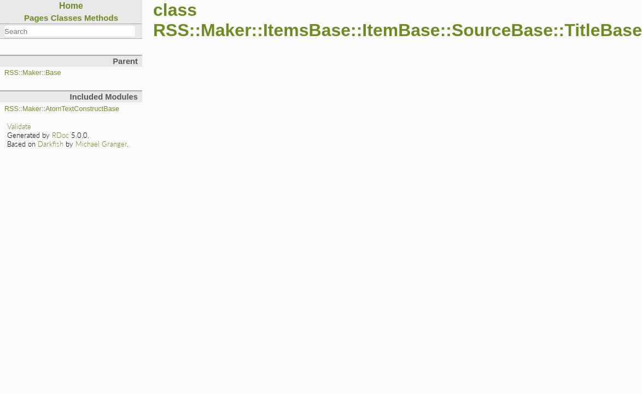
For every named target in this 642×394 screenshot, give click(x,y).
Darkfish (50, 144)
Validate (19, 126)
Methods (101, 17)
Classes (66, 17)
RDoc (60, 135)
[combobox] (69, 31)
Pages (36, 17)
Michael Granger (101, 144)
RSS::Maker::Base (32, 73)
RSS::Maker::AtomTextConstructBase (61, 109)
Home (71, 5)
